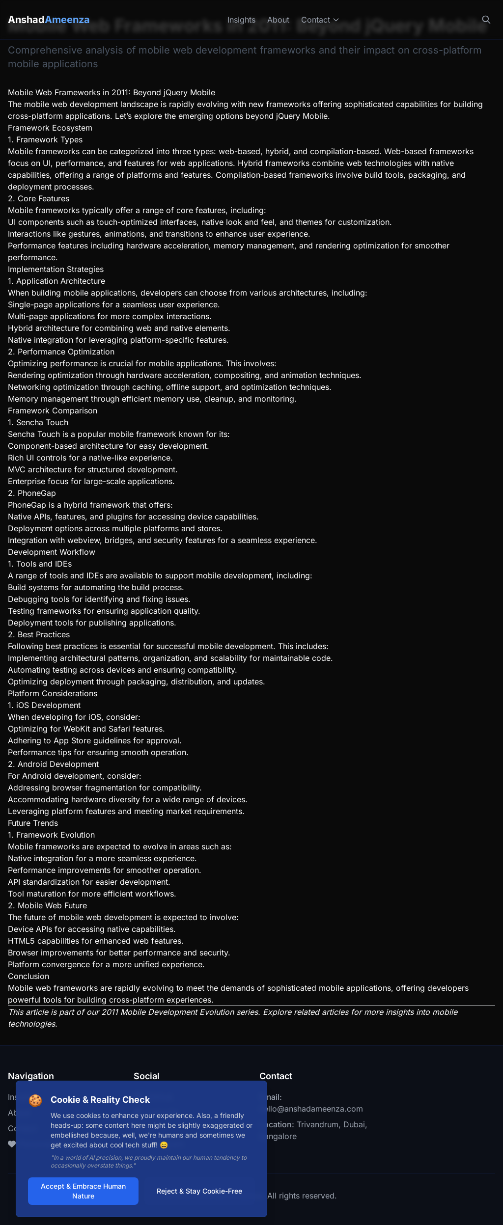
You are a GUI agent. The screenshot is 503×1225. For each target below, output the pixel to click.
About (278, 20)
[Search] (486, 19)
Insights (241, 20)
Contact (320, 20)
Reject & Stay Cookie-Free (200, 1191)
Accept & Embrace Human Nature (83, 1191)
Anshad (49, 20)
